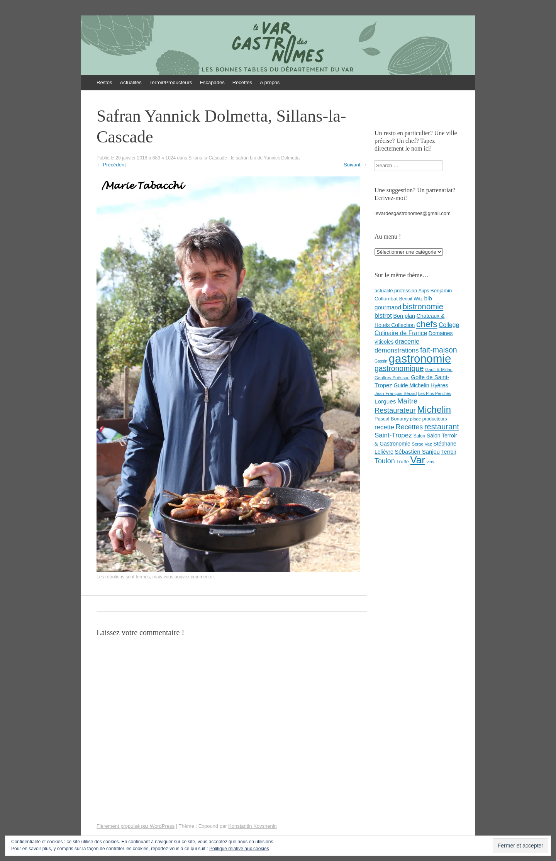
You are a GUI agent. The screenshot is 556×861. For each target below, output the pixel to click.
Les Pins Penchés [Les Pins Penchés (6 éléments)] (434, 393)
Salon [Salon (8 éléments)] (419, 436)
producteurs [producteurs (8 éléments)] (434, 419)
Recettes (242, 82)
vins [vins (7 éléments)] (430, 461)
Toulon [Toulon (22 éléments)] (385, 461)
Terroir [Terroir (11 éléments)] (448, 452)
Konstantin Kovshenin (252, 826)
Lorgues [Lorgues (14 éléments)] (385, 401)
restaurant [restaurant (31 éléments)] (441, 426)
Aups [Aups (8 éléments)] (424, 290)
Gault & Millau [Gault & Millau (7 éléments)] (439, 369)
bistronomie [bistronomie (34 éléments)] (423, 306)
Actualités (130, 82)
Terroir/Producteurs (170, 82)
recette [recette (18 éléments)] (384, 427)
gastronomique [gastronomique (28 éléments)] (399, 368)
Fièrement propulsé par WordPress (136, 826)
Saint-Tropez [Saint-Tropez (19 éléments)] (393, 435)
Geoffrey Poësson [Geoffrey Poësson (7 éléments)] (392, 377)
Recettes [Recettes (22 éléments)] (409, 427)
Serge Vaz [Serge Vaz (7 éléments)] (422, 444)
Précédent (111, 165)
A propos (270, 82)
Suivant (355, 165)
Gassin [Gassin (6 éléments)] (381, 361)
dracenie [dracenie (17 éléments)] (407, 341)
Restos (104, 82)
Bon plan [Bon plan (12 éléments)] (404, 316)
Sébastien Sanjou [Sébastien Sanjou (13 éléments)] (417, 452)
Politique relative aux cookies (239, 848)
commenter (202, 577)
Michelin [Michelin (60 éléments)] (434, 409)
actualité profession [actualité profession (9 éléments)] (396, 290)
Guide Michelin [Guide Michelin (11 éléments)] (411, 385)
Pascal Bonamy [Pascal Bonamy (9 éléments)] (392, 419)
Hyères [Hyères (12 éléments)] (439, 385)
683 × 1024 (164, 158)
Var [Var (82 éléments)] (417, 459)
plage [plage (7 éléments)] (415, 419)
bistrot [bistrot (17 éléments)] (383, 315)
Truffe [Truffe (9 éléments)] (402, 461)
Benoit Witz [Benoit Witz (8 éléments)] (411, 299)
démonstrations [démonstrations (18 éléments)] (397, 350)
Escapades (212, 82)
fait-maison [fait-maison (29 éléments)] (438, 350)
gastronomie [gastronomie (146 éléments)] (420, 358)
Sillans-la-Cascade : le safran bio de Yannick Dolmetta (244, 158)
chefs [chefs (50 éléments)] (426, 324)
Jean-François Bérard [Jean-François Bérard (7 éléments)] (396, 393)
